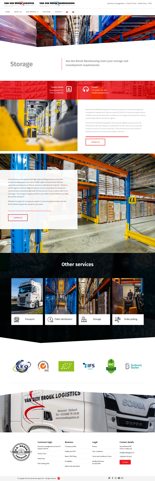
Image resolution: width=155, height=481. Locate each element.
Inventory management (116, 3)
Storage (97, 319)
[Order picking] (117, 319)
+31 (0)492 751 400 (99, 90)
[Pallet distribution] (50, 319)
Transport (30, 319)
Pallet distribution (63, 319)
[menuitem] (67, 12)
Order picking (130, 319)
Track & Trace (131, 3)
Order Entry (142, 3)
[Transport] (16, 319)
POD (150, 3)
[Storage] (84, 319)
